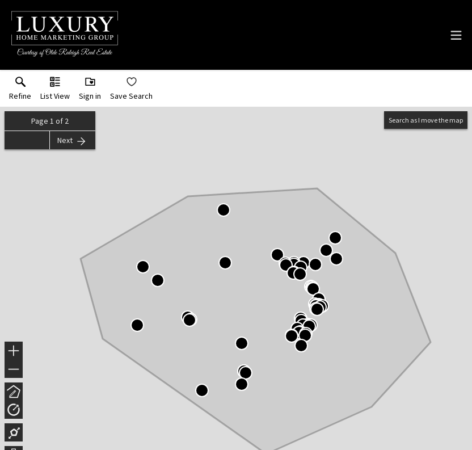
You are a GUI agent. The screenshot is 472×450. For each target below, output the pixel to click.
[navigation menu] (456, 35)
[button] (55, 91)
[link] (20, 91)
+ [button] (14, 352)
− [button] (14, 369)
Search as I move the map (426, 120)
